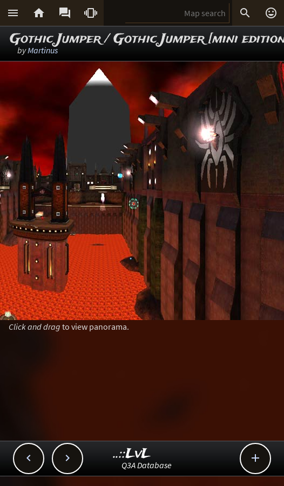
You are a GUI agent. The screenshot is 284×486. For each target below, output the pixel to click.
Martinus (43, 50)
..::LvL (132, 454)
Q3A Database (146, 465)
